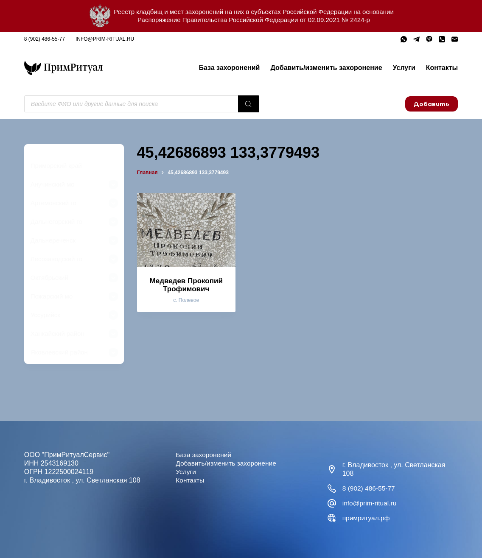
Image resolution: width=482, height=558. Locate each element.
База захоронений (229, 67)
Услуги (404, 67)
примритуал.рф (366, 518)
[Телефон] (442, 39)
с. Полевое (186, 300)
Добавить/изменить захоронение (326, 67)
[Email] (454, 39)
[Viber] (429, 39)
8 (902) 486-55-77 (44, 39)
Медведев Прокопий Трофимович (186, 285)
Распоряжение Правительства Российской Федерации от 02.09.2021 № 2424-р (253, 19)
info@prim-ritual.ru (105, 39)
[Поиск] (248, 103)
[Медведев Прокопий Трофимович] (186, 230)
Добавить (431, 103)
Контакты (442, 67)
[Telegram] (416, 39)
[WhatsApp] (404, 39)
